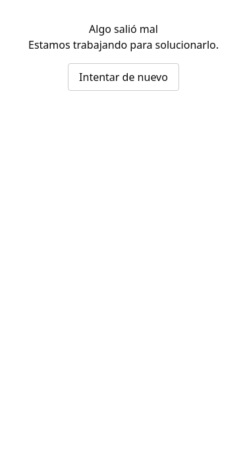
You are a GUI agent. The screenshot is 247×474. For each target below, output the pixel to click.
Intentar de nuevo (123, 77)
